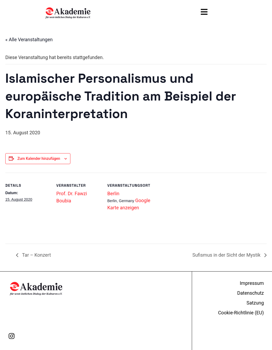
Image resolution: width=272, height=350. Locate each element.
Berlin (113, 193)
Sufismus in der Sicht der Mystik (227, 255)
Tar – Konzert (36, 255)
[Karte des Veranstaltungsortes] (186, 227)
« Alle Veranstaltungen (29, 39)
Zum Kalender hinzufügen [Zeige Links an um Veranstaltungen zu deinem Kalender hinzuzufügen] (38, 158)
